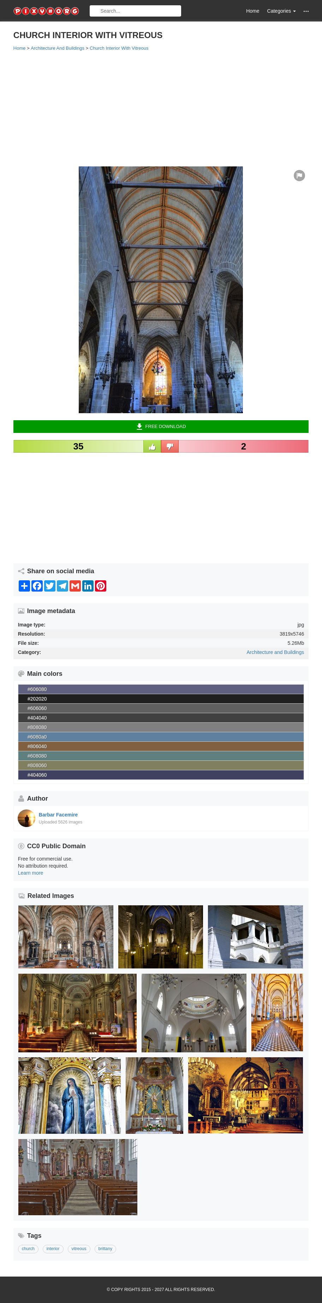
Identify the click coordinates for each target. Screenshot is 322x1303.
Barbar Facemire (58, 815)
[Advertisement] (161, 108)
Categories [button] (281, 11)
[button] (306, 11)
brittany (105, 1248)
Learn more (30, 873)
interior (53, 1248)
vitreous (79, 1248)
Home (252, 11)
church (28, 1248)
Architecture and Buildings (275, 652)
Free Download (161, 426)
